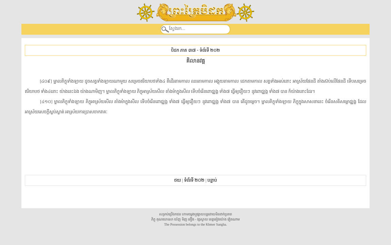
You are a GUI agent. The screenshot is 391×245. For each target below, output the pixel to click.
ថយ (177, 180)
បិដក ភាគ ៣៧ (183, 50)
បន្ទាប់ (212, 180)
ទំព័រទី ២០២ (210, 50)
